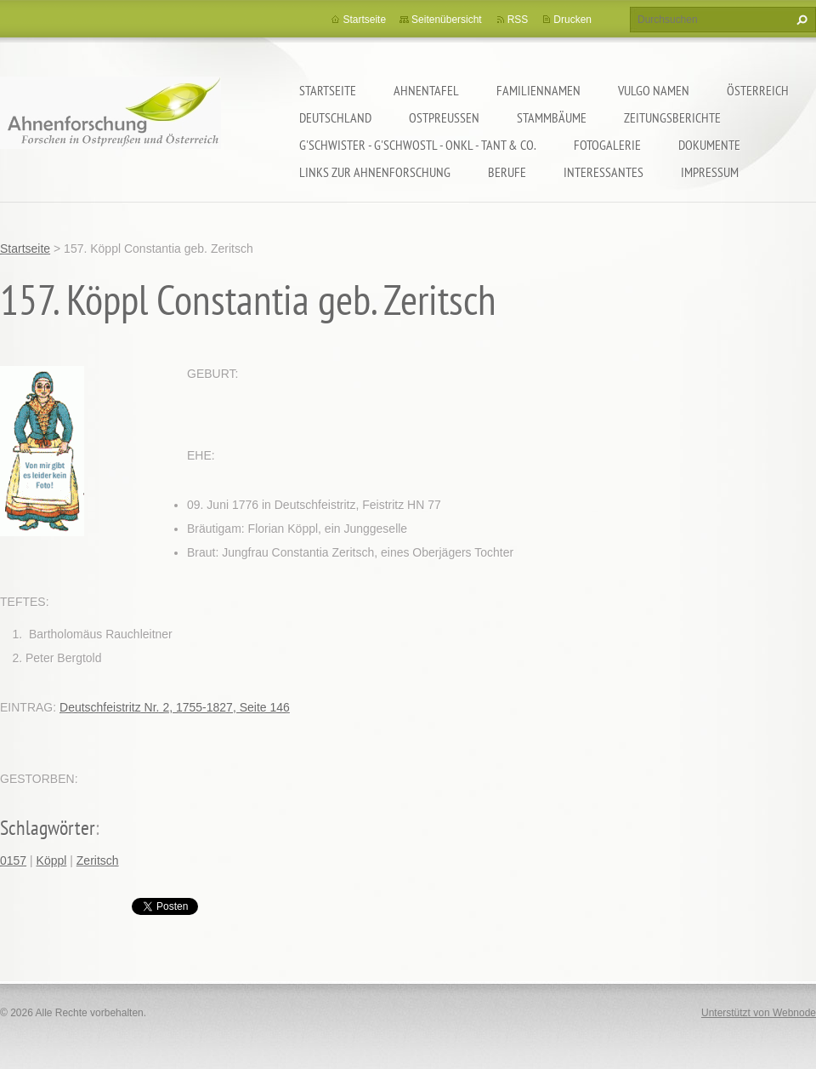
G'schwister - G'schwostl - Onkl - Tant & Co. (417, 144)
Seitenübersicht (446, 20)
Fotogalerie (607, 144)
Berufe (507, 171)
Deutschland (335, 117)
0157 (13, 860)
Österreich (758, 90)
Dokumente (709, 144)
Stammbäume (551, 117)
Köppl (52, 860)
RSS (518, 20)
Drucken (572, 20)
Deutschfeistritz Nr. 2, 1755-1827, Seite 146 (175, 707)
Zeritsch (97, 860)
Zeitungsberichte (672, 117)
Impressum (710, 171)
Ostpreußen (444, 117)
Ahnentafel (426, 90)
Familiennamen (538, 90)
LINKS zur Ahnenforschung (374, 171)
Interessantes (603, 171)
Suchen (800, 19)
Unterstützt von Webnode (758, 1013)
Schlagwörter (47, 828)
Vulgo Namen (653, 90)
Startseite (327, 90)
